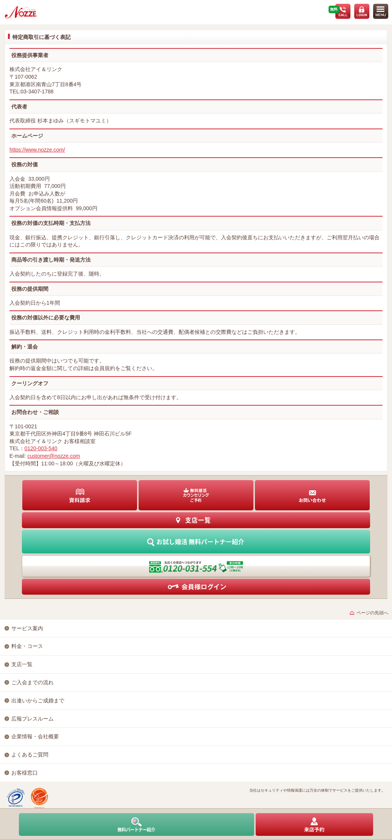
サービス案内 (27, 628)
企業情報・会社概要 (35, 736)
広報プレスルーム (32, 719)
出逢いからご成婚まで (37, 700)
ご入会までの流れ (32, 682)
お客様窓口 (24, 773)
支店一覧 (21, 664)
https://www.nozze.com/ (37, 150)
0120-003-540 (41, 448)
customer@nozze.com (53, 456)
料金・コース (27, 646)
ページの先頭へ (372, 612)
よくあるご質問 (29, 755)
